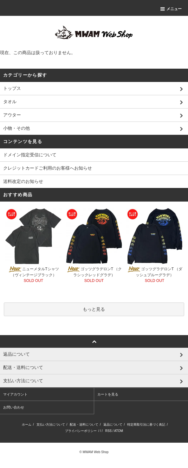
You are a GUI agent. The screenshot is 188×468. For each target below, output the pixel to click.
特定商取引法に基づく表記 (146, 424)
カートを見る (107, 394)
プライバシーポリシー (81, 431)
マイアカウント (15, 394)
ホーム (26, 424)
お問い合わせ (13, 407)
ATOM (118, 431)
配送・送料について (84, 424)
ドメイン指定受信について (29, 154)
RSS (108, 431)
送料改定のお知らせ (23, 181)
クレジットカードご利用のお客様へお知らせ (47, 168)
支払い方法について (50, 424)
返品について (112, 424)
